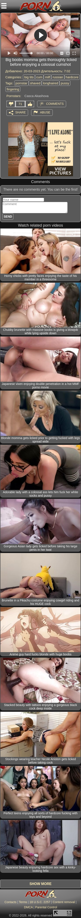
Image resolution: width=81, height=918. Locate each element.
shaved (35, 83)
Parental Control (46, 907)
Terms (23, 902)
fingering (13, 89)
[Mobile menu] (3, 5)
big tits (28, 77)
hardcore (72, 77)
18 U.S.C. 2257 (40, 902)
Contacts (10, 902)
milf (47, 77)
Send (8, 216)
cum (39, 77)
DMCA (28, 907)
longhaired (50, 83)
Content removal (64, 902)
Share (20, 112)
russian (57, 77)
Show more (40, 884)
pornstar (21, 83)
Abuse (45, 112)
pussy (65, 83)
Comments (55, 103)
